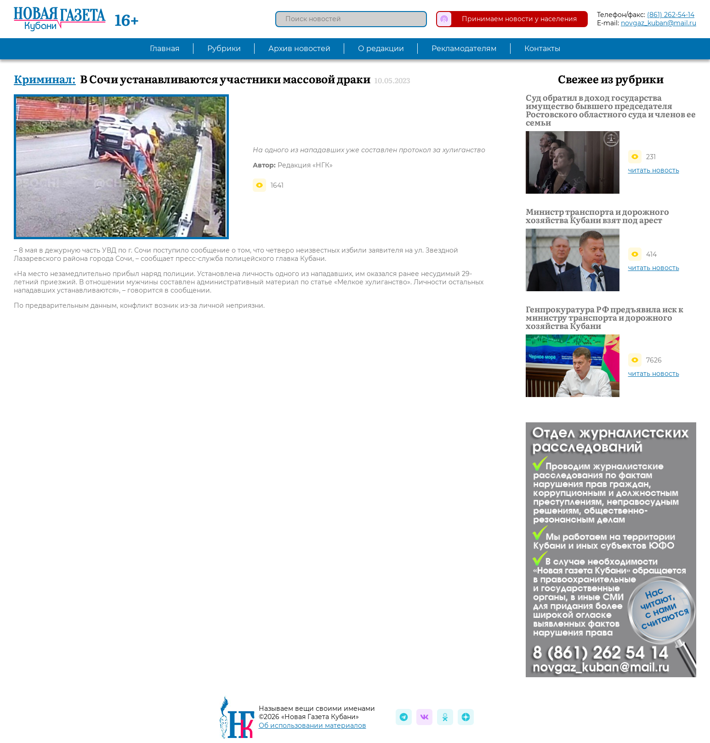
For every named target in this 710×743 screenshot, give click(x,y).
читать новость (653, 170)
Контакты (542, 48)
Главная (165, 48)
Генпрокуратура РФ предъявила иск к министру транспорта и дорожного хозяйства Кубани (604, 317)
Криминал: (45, 78)
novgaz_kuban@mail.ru (658, 23)
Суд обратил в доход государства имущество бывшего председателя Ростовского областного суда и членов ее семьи (611, 110)
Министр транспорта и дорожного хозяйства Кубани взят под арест (597, 215)
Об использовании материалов (312, 725)
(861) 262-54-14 (670, 15)
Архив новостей (299, 48)
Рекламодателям (464, 48)
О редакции (381, 48)
